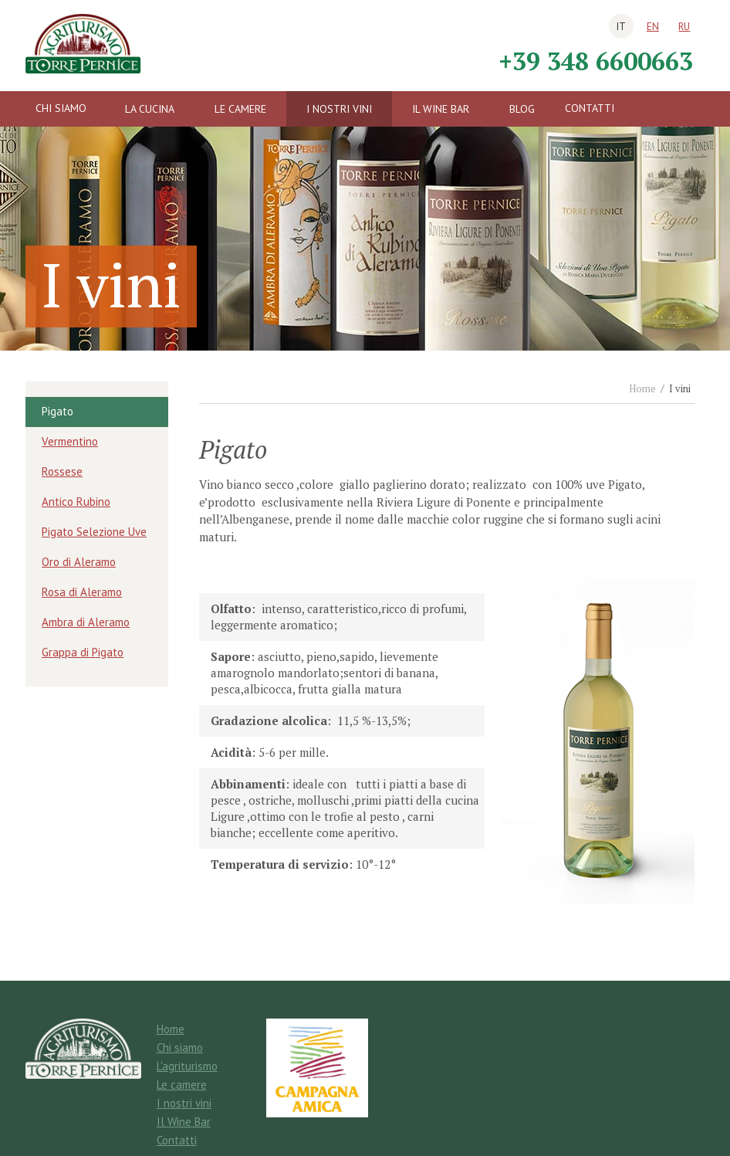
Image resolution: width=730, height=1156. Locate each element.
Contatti (589, 108)
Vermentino (70, 441)
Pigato (57, 411)
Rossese (62, 471)
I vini (680, 388)
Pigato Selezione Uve (94, 531)
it (621, 26)
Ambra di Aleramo (86, 622)
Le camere (240, 109)
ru (684, 26)
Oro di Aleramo (79, 561)
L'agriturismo (187, 1066)
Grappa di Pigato (82, 652)
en (653, 26)
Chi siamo (60, 108)
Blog (522, 109)
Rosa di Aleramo (82, 592)
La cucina (149, 109)
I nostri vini (339, 109)
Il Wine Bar (440, 109)
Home (642, 388)
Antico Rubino (76, 501)
